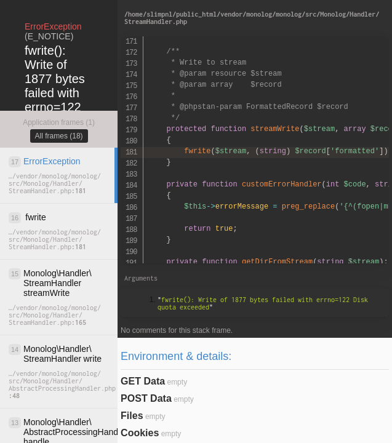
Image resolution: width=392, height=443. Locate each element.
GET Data (143, 381)
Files (132, 415)
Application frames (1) (59, 122)
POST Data (146, 398)
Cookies (140, 433)
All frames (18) (59, 136)
